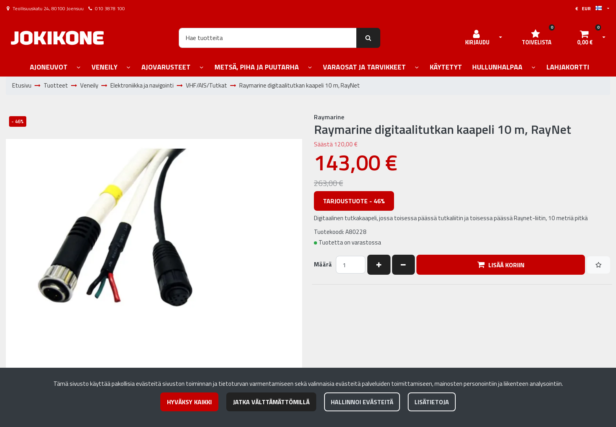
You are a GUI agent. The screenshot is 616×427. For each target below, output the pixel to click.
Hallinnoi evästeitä (362, 402)
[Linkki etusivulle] (57, 37)
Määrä (323, 264)
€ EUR (588, 8)
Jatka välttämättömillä (271, 402)
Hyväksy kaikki (189, 402)
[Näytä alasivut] (78, 67)
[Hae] (268, 37)
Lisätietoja (431, 402)
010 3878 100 (110, 8)
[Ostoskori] (585, 38)
